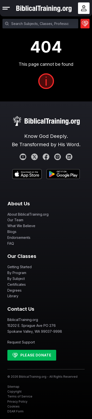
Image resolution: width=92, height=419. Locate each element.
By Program (16, 273)
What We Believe (21, 226)
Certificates (16, 284)
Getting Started (19, 267)
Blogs (11, 232)
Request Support (21, 342)
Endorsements (18, 237)
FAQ (10, 243)
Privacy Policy (17, 401)
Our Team (15, 220)
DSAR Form (15, 411)
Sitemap (13, 386)
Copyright (14, 391)
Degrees (14, 290)
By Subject (16, 278)
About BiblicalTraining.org (28, 214)
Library (12, 296)
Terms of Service (19, 396)
